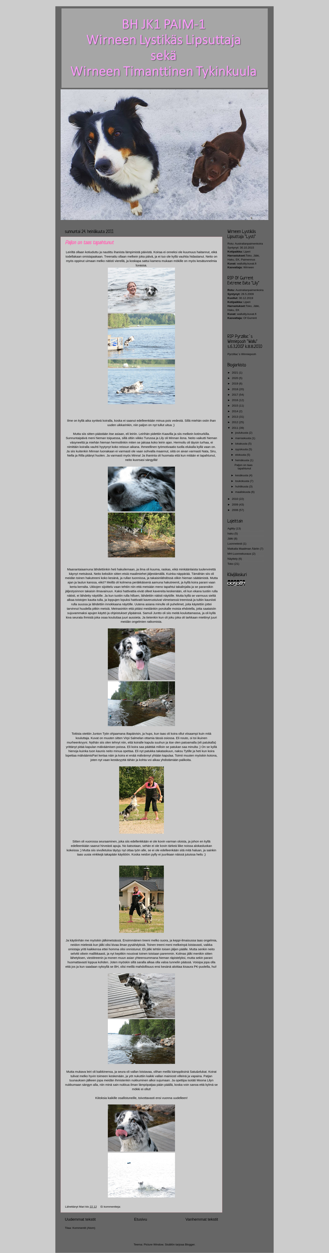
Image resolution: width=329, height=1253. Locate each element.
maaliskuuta (243, 492)
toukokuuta (242, 481)
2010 (235, 498)
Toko (230, 563)
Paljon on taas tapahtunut (89, 243)
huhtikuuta (242, 486)
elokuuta (241, 454)
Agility (231, 528)
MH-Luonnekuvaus (239, 553)
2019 (235, 383)
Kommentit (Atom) (83, 1227)
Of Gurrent (250, 318)
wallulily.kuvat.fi (246, 263)
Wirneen (248, 267)
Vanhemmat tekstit (201, 1219)
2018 (235, 389)
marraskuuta (243, 438)
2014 (235, 411)
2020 (235, 378)
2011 (235, 427)
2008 (235, 510)
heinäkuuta (242, 460)
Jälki (230, 538)
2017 (235, 394)
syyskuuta (242, 449)
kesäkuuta (242, 475)
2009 (235, 504)
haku (230, 533)
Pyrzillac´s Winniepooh (241, 354)
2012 (235, 422)
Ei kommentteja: (111, 1206)
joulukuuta (242, 432)
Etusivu (140, 1219)
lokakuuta (241, 443)
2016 (235, 400)
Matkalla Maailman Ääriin (243, 548)
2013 (235, 416)
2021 (235, 372)
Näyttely (232, 558)
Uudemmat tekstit (80, 1219)
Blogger (190, 1244)
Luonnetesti (234, 543)
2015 (235, 405)
